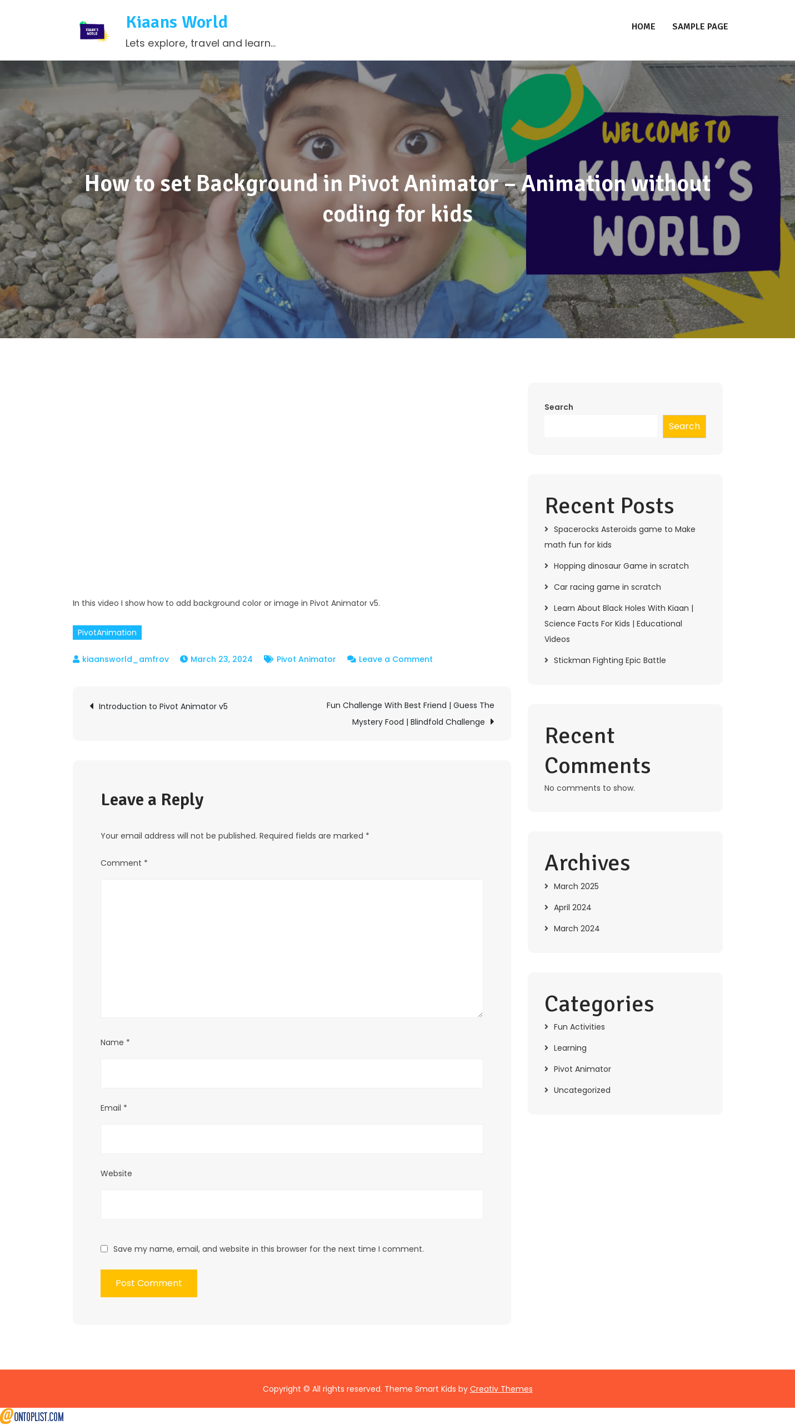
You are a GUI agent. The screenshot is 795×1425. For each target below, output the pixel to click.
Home (644, 27)
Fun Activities (579, 1027)
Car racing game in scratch (607, 587)
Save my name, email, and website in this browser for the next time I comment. (268, 1249)
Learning (570, 1048)
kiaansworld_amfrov (125, 659)
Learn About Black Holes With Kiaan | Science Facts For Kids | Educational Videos (618, 624)
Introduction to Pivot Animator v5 (163, 706)
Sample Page (700, 27)
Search (558, 407)
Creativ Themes (501, 1389)
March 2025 (576, 886)
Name (115, 1042)
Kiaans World (177, 22)
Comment (124, 863)
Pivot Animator (306, 659)
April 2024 (573, 908)
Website (116, 1174)
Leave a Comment (396, 659)
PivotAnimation (107, 633)
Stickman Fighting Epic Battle (610, 660)
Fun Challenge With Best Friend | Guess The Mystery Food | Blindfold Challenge (410, 714)
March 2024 (577, 929)
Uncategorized (582, 1090)
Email (114, 1108)
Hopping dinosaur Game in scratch (621, 566)
